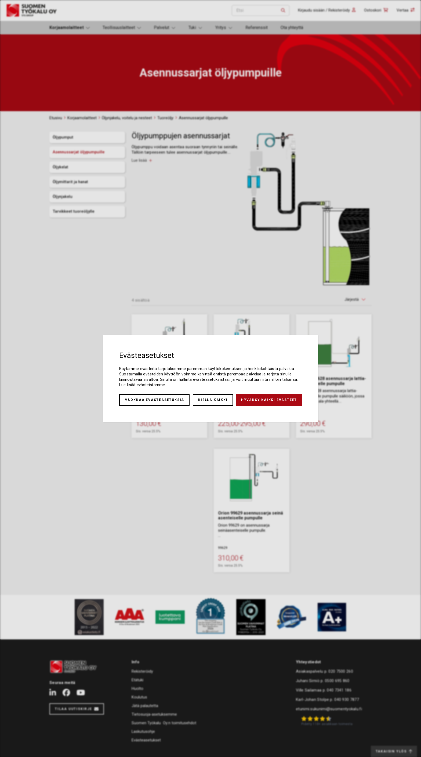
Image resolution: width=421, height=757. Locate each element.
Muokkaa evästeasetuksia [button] (154, 400)
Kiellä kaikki (212, 400)
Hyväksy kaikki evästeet (269, 400)
